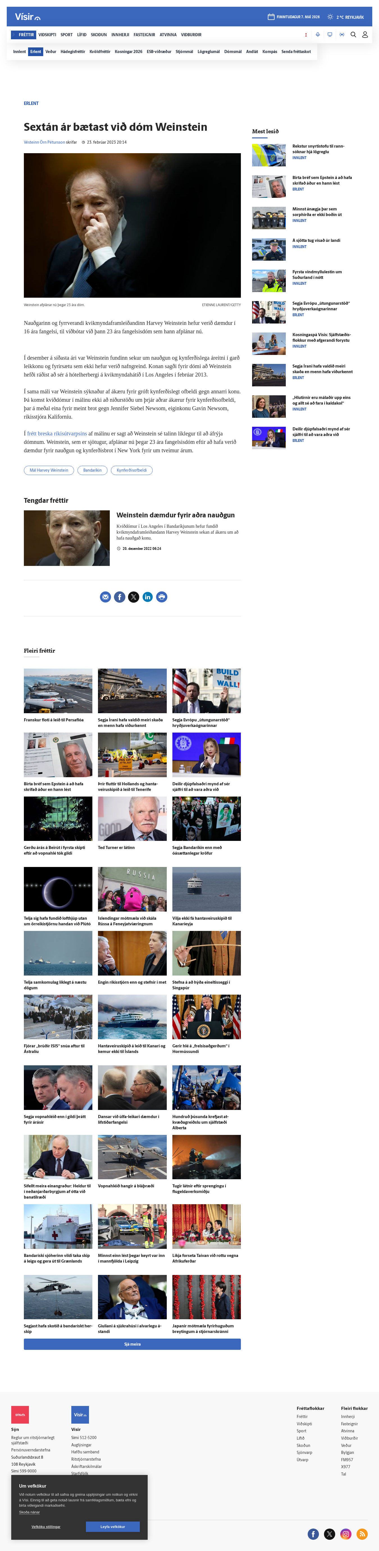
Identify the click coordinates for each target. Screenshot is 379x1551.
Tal (343, 1474)
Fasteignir (349, 1424)
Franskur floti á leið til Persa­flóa (54, 720)
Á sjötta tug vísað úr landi (316, 241)
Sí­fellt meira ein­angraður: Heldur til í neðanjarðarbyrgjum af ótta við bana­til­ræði (57, 1192)
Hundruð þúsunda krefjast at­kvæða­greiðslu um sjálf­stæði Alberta (200, 1122)
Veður (346, 1446)
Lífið (301, 1439)
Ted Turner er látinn (116, 848)
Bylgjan (347, 1453)
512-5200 (88, 1438)
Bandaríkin (92, 471)
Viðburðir (349, 1439)
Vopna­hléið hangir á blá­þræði (126, 1186)
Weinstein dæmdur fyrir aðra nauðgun (176, 515)
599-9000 (28, 1471)
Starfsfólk (79, 1474)
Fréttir (302, 1417)
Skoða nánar (29, 1512)
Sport (301, 1431)
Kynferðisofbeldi (132, 471)
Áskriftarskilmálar (86, 1467)
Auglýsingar (81, 1445)
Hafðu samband (85, 1452)
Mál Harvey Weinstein (49, 471)
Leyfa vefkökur (113, 1527)
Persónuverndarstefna (30, 1450)
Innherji (348, 1417)
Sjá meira (132, 1345)
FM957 (347, 1460)
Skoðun (303, 1446)
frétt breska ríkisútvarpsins (57, 433)
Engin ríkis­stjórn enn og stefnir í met (132, 983)
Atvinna (347, 1431)
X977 (345, 1467)
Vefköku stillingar (46, 1527)
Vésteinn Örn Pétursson (44, 143)
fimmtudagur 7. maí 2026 (298, 17)
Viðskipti (304, 1424)
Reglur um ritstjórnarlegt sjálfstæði (32, 1441)
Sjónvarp (304, 1453)
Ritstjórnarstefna (86, 1460)
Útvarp (302, 1460)
